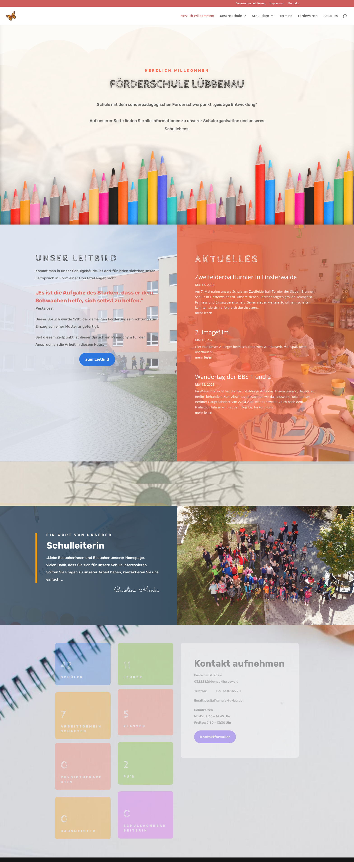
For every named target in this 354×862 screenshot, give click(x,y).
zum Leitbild (97, 359)
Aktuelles (331, 16)
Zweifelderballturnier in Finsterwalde (246, 277)
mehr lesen (203, 313)
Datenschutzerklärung (251, 3)
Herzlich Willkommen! (197, 16)
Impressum (277, 3)
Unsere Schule (231, 16)
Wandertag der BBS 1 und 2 (233, 377)
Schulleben (260, 16)
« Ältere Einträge (207, 431)
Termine (285, 16)
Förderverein (308, 16)
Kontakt (293, 3)
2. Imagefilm (212, 332)
